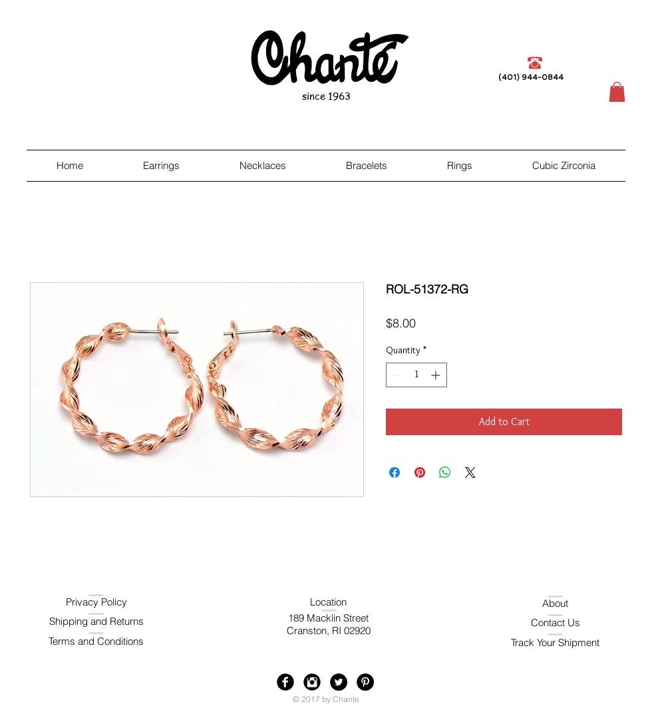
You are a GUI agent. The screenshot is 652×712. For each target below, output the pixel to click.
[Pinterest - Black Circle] (365, 682)
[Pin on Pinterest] (420, 472)
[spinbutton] (416, 375)
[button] (617, 92)
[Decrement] (396, 375)
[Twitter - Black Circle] (338, 682)
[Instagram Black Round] (312, 682)
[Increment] (436, 375)
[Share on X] (470, 472)
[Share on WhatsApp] (445, 472)
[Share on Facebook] (395, 472)
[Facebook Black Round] (285, 682)
